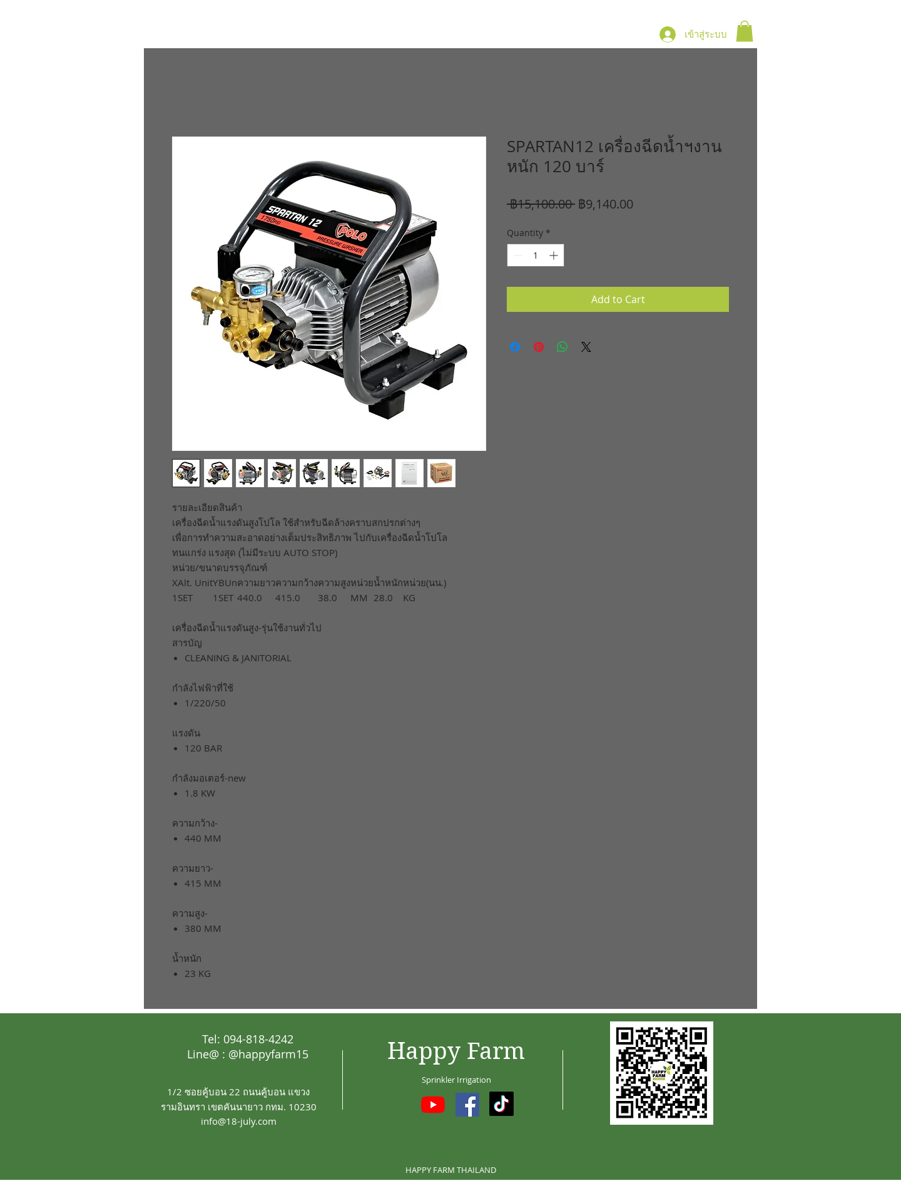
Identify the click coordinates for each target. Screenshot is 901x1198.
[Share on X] (586, 346)
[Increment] (554, 255)
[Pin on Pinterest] (538, 346)
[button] (744, 31)
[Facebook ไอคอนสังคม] (467, 1105)
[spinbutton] (535, 255)
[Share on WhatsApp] (562, 346)
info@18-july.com (239, 1121)
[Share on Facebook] (514, 346)
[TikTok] (501, 1104)
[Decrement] (516, 255)
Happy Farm (456, 1051)
